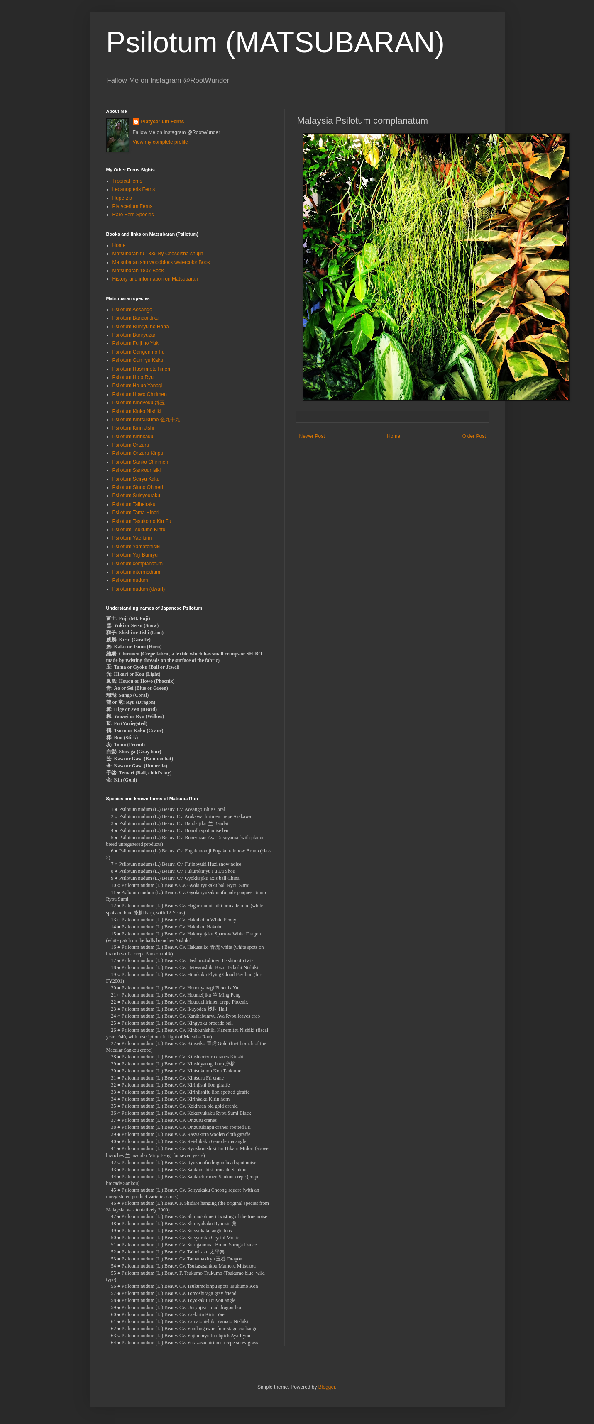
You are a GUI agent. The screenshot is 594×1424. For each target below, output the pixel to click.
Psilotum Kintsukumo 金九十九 (146, 420)
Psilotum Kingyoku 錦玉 (138, 402)
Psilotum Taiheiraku (134, 504)
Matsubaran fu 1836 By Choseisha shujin (157, 253)
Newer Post (312, 436)
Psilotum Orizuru (130, 445)
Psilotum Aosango (132, 310)
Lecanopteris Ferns (133, 189)
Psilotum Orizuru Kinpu (138, 453)
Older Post (474, 436)
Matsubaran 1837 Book (138, 271)
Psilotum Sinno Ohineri (137, 487)
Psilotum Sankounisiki (136, 470)
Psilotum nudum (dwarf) (138, 589)
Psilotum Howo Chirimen (139, 394)
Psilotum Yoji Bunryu (135, 555)
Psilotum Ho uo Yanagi (137, 385)
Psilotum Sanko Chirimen (140, 462)
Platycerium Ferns (162, 122)
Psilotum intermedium (136, 572)
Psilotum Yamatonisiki (136, 547)
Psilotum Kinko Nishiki (136, 411)
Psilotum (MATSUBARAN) (275, 42)
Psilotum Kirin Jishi (133, 428)
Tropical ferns (127, 181)
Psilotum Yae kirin (132, 538)
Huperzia (122, 198)
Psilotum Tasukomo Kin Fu (141, 521)
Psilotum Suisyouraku (136, 495)
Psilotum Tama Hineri (135, 512)
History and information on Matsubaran (155, 279)
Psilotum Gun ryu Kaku (138, 360)
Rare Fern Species (133, 214)
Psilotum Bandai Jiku (135, 318)
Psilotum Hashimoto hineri (141, 369)
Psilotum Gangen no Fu (138, 352)
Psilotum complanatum (137, 564)
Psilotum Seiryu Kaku (136, 479)
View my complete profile (160, 142)
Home (393, 436)
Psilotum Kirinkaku (133, 437)
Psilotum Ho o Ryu (133, 377)
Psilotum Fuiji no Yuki (136, 343)
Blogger (326, 1387)
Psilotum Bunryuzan (134, 335)
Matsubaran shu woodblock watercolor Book (161, 262)
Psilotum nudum (130, 580)
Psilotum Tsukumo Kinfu (139, 529)
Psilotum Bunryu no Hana (140, 327)
